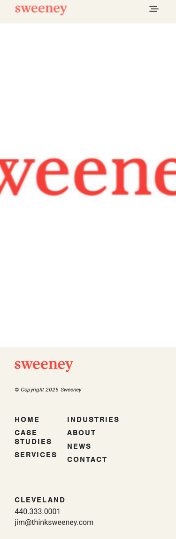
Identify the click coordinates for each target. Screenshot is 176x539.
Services (36, 455)
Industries (93, 419)
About (81, 432)
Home (27, 419)
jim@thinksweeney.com (54, 522)
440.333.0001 (38, 511)
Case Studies (33, 437)
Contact (87, 459)
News (79, 446)
